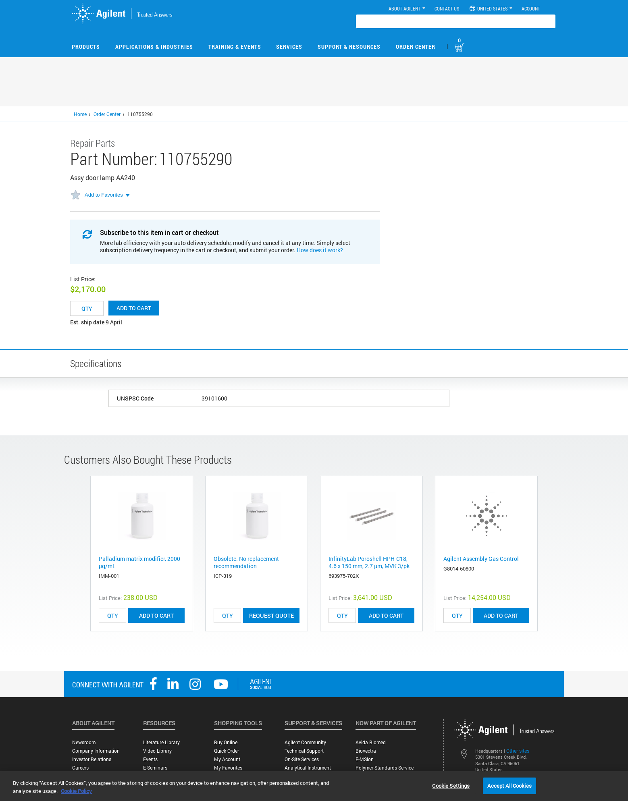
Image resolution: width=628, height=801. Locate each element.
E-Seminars (155, 768)
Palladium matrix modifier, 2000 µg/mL (139, 562)
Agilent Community (305, 742)
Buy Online (225, 742)
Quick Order (226, 751)
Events (150, 759)
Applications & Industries (154, 46)
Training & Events (234, 46)
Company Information (96, 751)
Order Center (415, 46)
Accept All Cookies (509, 785)
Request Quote (271, 615)
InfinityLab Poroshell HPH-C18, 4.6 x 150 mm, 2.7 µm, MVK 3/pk (369, 562)
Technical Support (304, 751)
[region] (314, 786)
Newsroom (84, 742)
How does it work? (320, 250)
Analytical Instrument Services (308, 771)
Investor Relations (91, 759)
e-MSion (365, 759)
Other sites (517, 750)
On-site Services (302, 759)
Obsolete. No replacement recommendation (246, 562)
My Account (227, 759)
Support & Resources (349, 46)
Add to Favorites (104, 195)
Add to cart (133, 308)
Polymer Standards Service (385, 768)
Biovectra (366, 751)
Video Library (157, 751)
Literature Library (161, 742)
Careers (80, 768)
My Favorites (228, 768)
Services (289, 46)
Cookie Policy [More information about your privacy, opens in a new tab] (76, 791)
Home (80, 114)
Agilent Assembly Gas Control (481, 558)
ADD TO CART (156, 615)
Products (86, 46)
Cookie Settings (451, 785)
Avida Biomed (371, 742)
